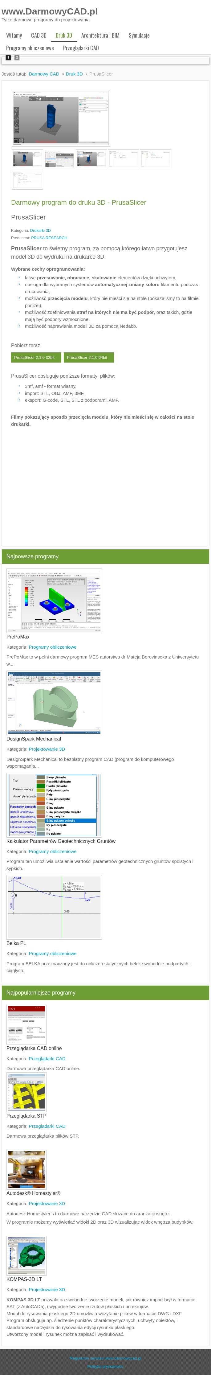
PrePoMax (18, 635)
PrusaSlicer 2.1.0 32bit (34, 355)
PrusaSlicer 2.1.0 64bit (87, 355)
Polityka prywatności (105, 1364)
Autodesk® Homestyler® (33, 1191)
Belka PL (16, 941)
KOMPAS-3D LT (24, 1277)
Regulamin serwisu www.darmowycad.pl (105, 1356)
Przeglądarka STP (26, 1114)
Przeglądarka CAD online (34, 1046)
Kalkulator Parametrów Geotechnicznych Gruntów (61, 839)
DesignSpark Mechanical (33, 737)
